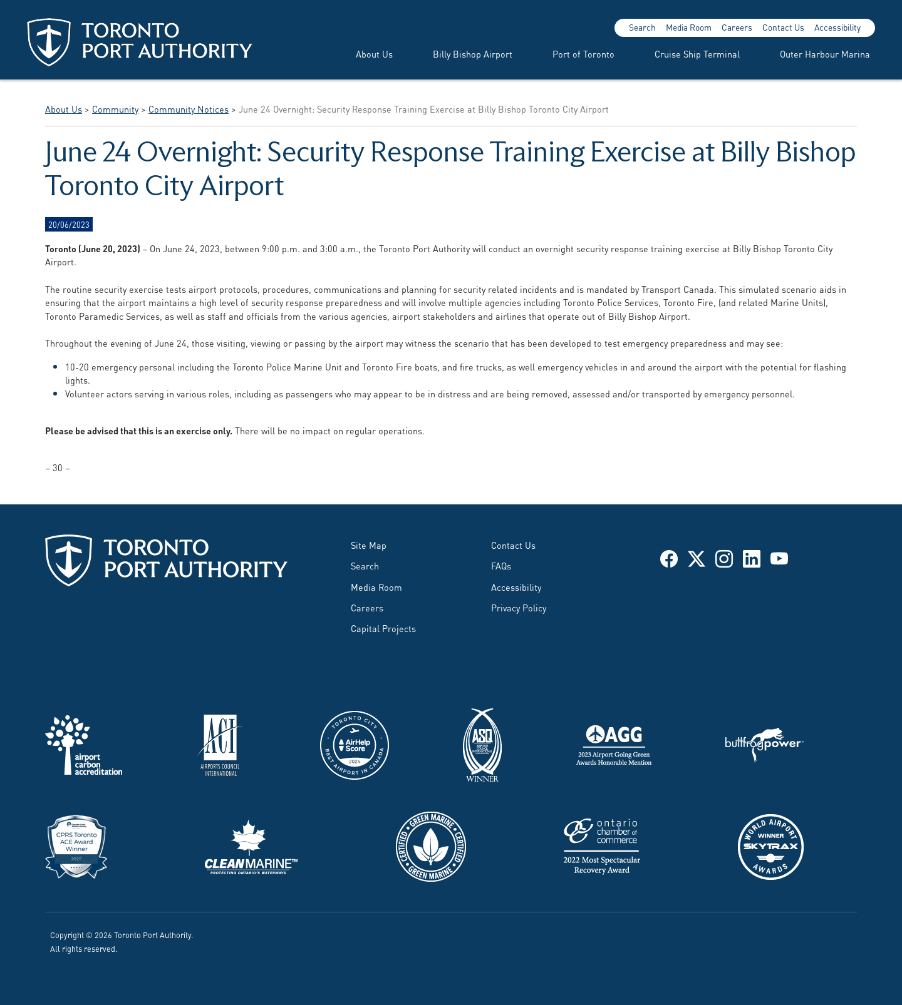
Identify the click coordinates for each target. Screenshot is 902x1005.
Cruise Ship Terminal (697, 53)
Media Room (689, 27)
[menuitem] (359, 54)
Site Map (368, 545)
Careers (737, 27)
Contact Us (783, 27)
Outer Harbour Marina (825, 53)
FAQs (501, 565)
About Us (374, 53)
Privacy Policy (518, 607)
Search (642, 27)
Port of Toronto (583, 53)
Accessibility (837, 27)
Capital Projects (383, 628)
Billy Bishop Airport (472, 53)
